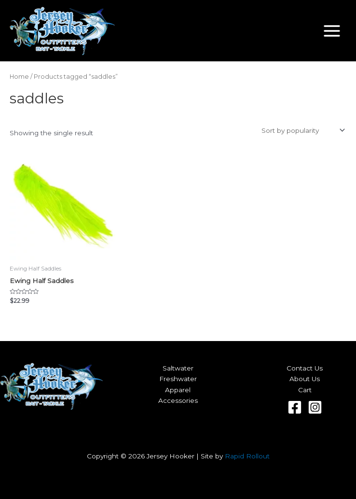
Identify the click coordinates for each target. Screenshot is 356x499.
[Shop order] (302, 130)
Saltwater (178, 368)
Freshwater (178, 379)
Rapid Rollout (247, 456)
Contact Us (305, 368)
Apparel (178, 390)
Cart (305, 390)
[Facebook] (295, 407)
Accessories (178, 400)
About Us (304, 379)
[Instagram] (315, 407)
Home (19, 76)
